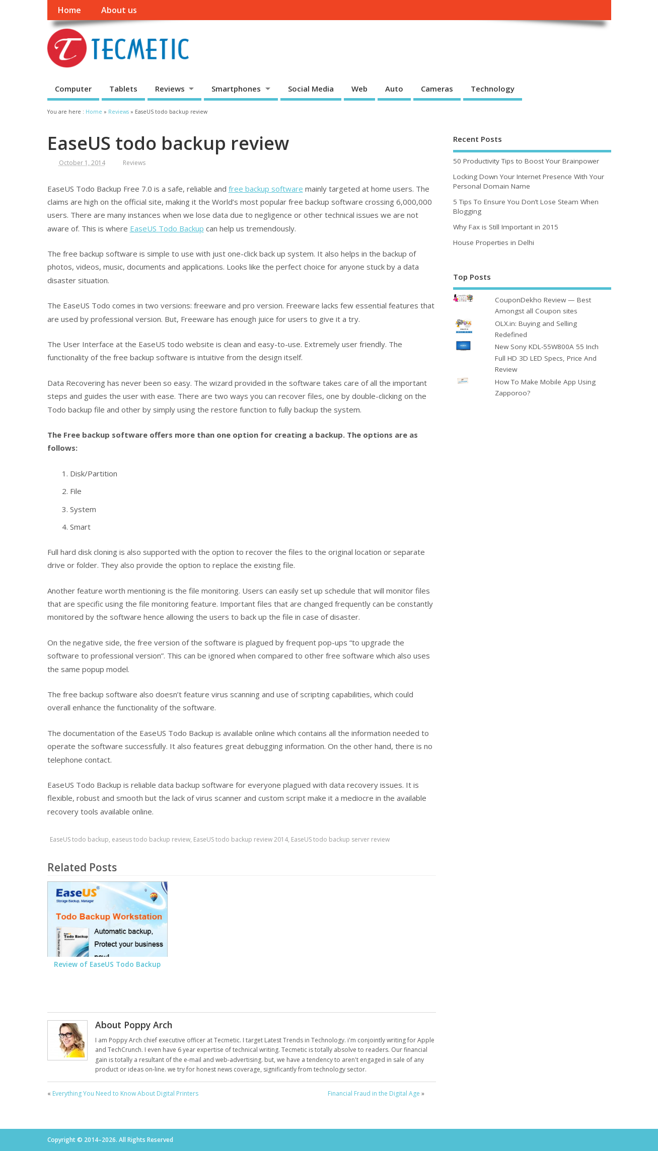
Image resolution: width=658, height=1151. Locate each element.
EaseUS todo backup (79, 839)
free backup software (266, 189)
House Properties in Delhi (493, 242)
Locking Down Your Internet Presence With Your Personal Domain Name (528, 181)
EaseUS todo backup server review (340, 839)
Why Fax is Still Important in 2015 (505, 226)
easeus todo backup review (151, 839)
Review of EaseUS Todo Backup (107, 964)
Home (69, 10)
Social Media (311, 89)
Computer (73, 89)
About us (119, 10)
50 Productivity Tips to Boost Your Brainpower (526, 161)
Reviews (170, 89)
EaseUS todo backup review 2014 (240, 839)
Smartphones (236, 89)
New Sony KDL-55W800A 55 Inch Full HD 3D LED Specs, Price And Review (547, 358)
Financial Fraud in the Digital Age (374, 1093)
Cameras (437, 89)
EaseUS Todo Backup (167, 228)
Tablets (123, 89)
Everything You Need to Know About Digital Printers (125, 1093)
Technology (493, 89)
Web (359, 89)
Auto (394, 89)
